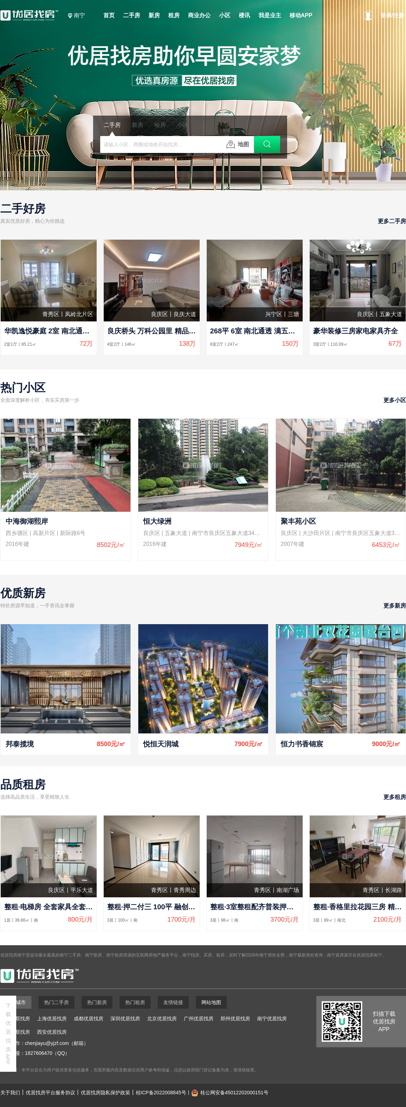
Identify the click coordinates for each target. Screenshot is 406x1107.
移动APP (301, 15)
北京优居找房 (162, 1018)
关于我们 (10, 1092)
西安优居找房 (52, 1032)
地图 (237, 144)
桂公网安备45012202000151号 (234, 1092)
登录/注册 (392, 15)
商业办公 (199, 15)
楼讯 (244, 15)
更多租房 (394, 797)
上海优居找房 (52, 1018)
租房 (174, 15)
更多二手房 (392, 221)
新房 (154, 15)
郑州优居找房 (235, 1018)
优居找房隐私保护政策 (105, 1092)
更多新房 (394, 606)
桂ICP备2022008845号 (161, 1092)
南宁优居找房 (272, 1018)
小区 (224, 15)
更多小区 (394, 400)
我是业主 (270, 15)
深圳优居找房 (125, 1018)
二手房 (131, 15)
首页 (109, 15)
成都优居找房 (88, 1018)
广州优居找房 (198, 1018)
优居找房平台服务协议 (50, 1092)
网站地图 (211, 1002)
